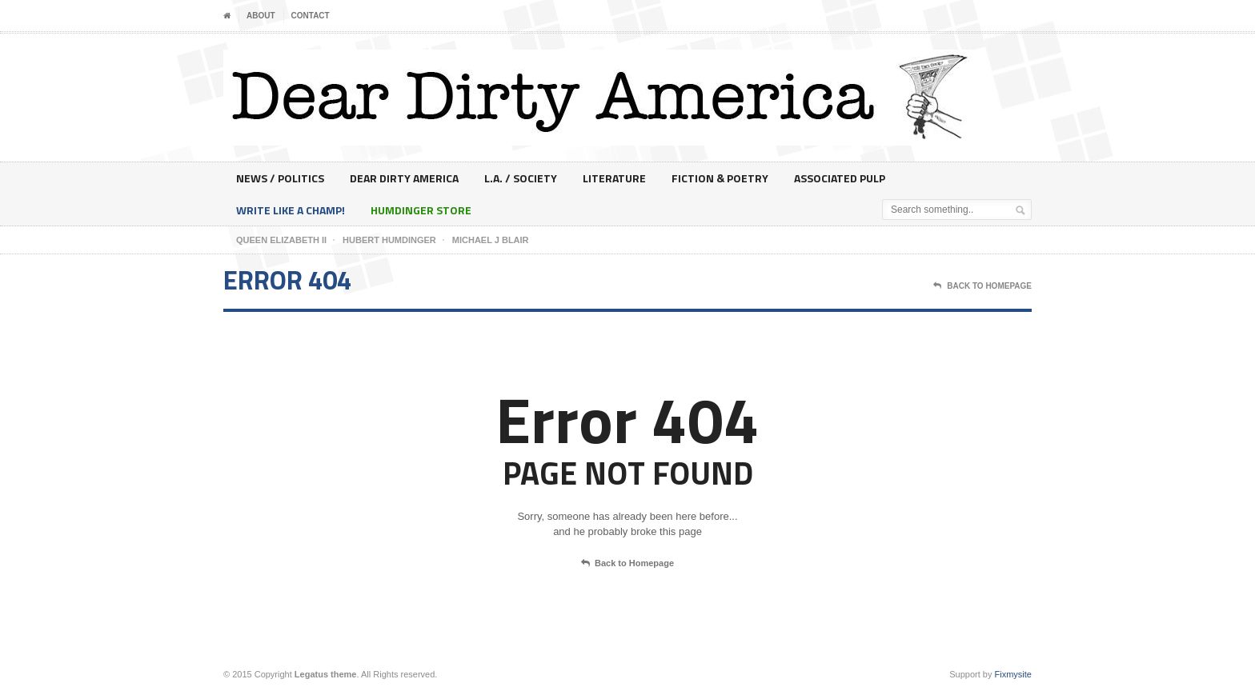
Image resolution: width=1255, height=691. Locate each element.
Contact (310, 15)
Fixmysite (1013, 674)
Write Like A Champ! (290, 210)
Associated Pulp (839, 178)
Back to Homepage (627, 564)
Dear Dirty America (404, 178)
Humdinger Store (421, 210)
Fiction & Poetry (720, 178)
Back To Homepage (982, 286)
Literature (614, 178)
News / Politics (280, 178)
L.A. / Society (520, 178)
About (261, 15)
